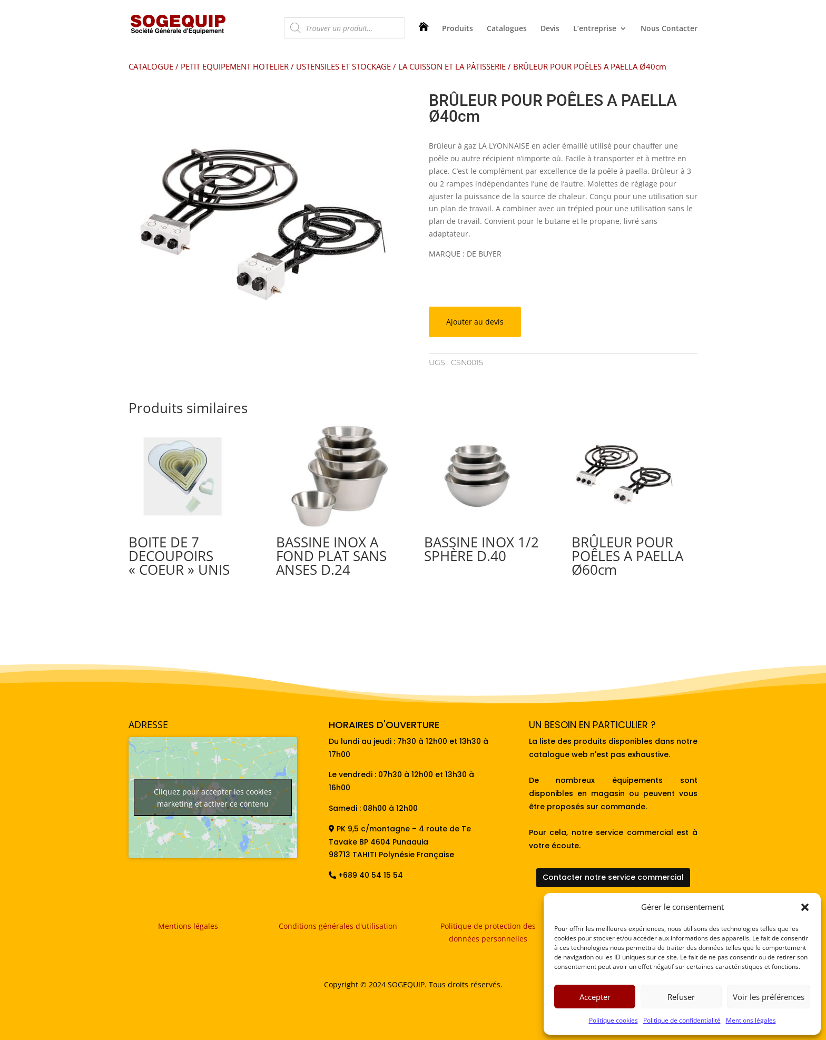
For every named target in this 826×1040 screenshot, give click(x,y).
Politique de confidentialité (682, 1020)
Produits (457, 29)
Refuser (681, 997)
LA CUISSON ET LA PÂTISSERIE (452, 66)
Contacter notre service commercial (613, 877)
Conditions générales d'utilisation (338, 926)
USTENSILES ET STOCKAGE (343, 66)
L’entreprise (594, 29)
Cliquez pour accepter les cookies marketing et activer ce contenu (213, 798)
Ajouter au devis (475, 322)
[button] (805, 907)
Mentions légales (751, 1020)
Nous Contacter (669, 29)
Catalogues (507, 29)
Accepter (595, 997)
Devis (549, 29)
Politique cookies (613, 1020)
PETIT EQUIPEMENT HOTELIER (235, 66)
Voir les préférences (768, 997)
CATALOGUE (151, 66)
